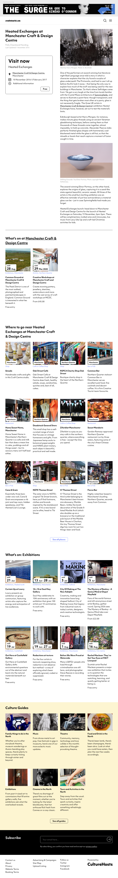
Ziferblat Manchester (70, 427)
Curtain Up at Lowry (14, 589)
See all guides (59, 821)
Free (45, 89)
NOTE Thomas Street (43, 490)
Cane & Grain (11, 490)
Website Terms (12, 869)
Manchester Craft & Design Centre (28, 73)
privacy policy (91, 846)
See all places (59, 539)
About (8, 863)
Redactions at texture (43, 655)
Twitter (63, 863)
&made (8, 370)
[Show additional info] (29, 83)
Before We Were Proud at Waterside (72, 656)
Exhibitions (10, 789)
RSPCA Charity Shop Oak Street (72, 372)
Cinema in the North (42, 789)
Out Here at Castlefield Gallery (16, 656)
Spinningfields (101, 95)
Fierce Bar (92, 490)
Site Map (37, 863)
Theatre (64, 733)
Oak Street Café (40, 370)
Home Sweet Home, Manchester (14, 429)
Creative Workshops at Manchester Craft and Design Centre (43, 280)
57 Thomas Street (68, 490)
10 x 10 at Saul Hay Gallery (42, 590)
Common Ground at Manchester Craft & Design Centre (14, 280)
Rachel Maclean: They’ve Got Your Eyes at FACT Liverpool (99, 658)
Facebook (64, 869)
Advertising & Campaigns (44, 860)
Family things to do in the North (17, 735)
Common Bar (94, 370)
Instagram (65, 866)
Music (35, 733)
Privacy (8, 866)
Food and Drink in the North (98, 735)
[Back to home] (12, 20)
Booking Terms (12, 872)
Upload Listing (39, 866)
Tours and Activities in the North (72, 790)
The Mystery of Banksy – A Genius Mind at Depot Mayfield (100, 592)
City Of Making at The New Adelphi (70, 590)
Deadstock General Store (45, 425)
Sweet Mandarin (95, 427)
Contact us (10, 860)
